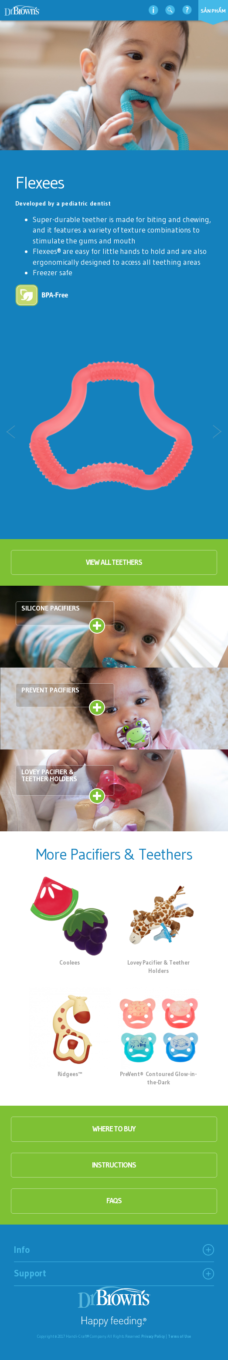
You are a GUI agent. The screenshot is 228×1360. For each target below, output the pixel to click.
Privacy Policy (153, 1336)
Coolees (69, 962)
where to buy (114, 1128)
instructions (114, 1165)
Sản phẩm (213, 10)
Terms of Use (179, 1336)
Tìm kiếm (170, 10)
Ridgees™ (70, 1073)
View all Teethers (114, 562)
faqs (114, 1200)
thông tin (153, 10)
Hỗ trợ (187, 10)
